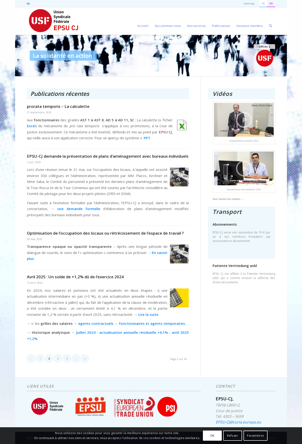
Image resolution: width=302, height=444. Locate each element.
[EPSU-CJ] (54, 21)
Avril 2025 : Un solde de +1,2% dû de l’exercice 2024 (75, 276)
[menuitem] (142, 21)
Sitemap (249, 3)
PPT (147, 137)
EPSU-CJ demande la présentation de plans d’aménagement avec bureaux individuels (108, 156)
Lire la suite (148, 314)
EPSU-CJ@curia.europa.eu (238, 422)
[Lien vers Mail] (28, 3)
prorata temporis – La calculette (58, 106)
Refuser (232, 436)
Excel (31, 125)
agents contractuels (96, 323)
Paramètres (255, 436)
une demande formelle (78, 208)
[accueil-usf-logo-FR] (264, 55)
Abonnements (225, 224)
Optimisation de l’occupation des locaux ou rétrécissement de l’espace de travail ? (105, 233)
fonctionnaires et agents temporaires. (152, 323)
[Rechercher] (270, 21)
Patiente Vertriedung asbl (235, 265)
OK (212, 436)
